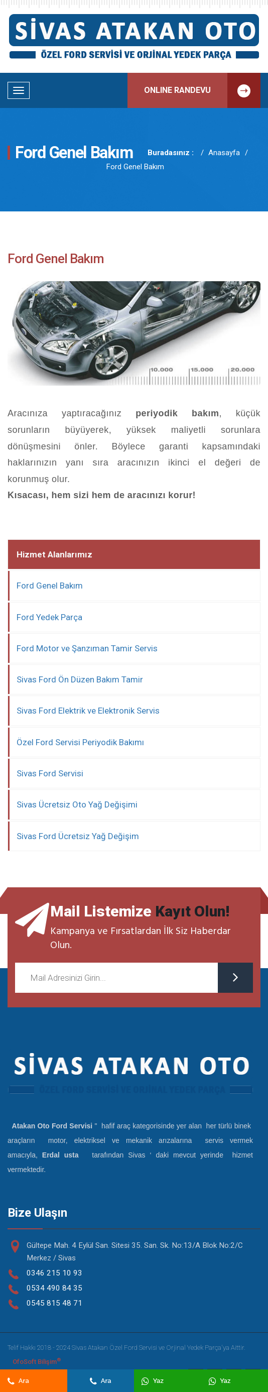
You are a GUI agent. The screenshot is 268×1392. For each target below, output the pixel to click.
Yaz (153, 1380)
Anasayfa (224, 152)
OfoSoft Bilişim (37, 1361)
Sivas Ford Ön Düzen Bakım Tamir (80, 679)
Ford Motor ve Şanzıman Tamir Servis (87, 648)
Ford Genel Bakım (135, 166)
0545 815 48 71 (54, 1303)
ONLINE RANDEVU (202, 90)
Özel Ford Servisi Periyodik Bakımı (80, 742)
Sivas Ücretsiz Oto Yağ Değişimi (77, 804)
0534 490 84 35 (54, 1288)
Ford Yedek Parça (49, 617)
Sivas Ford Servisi (50, 773)
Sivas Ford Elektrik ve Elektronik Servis (88, 711)
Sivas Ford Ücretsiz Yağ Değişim (78, 836)
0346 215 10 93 (54, 1273)
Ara (18, 1380)
